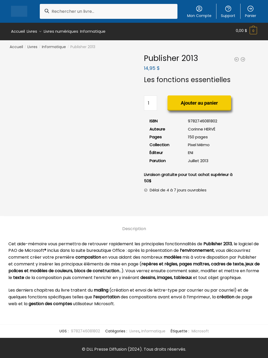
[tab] (134, 222)
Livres (32, 45)
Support (228, 11)
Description (134, 227)
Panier (250, 11)
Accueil (16, 45)
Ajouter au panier (199, 101)
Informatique (54, 45)
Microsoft (200, 329)
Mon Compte (199, 11)
